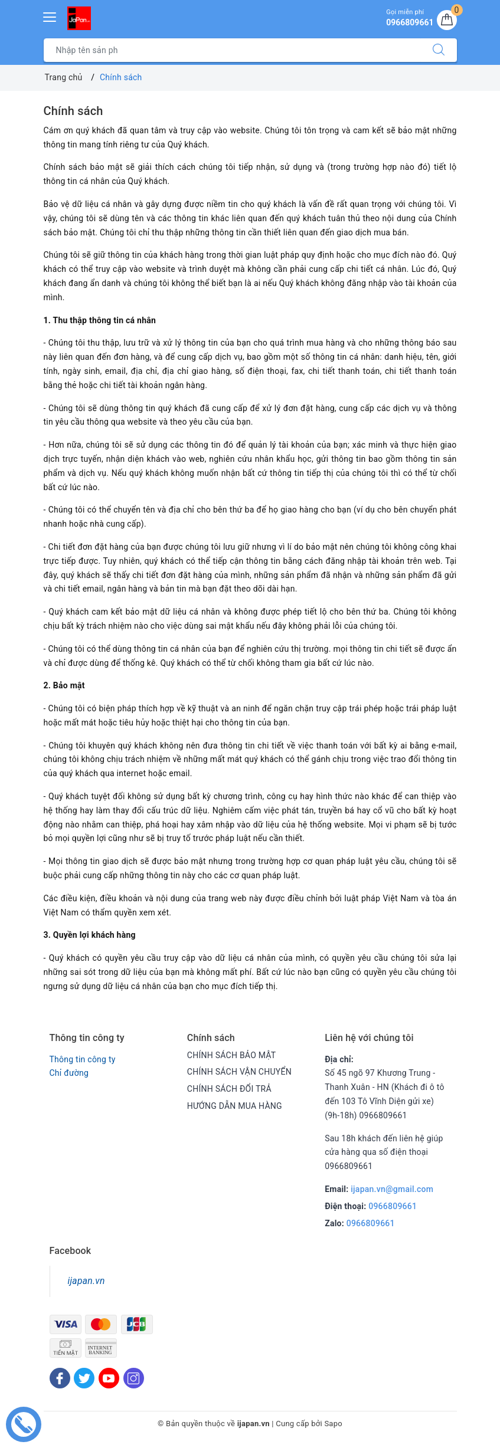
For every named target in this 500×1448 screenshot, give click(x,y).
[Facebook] (60, 1378)
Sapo (333, 1423)
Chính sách (73, 111)
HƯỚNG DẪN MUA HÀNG (234, 1106)
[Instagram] (133, 1378)
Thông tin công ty (83, 1059)
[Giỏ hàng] (447, 20)
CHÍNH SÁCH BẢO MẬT (231, 1055)
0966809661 (392, 1206)
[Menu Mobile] (50, 15)
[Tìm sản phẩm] (232, 50)
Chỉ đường (69, 1073)
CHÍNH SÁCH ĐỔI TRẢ (229, 1089)
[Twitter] (84, 1378)
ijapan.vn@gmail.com (392, 1189)
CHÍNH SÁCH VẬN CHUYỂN (239, 1071)
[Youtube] (109, 1378)
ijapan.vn (86, 1280)
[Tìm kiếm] (438, 50)
